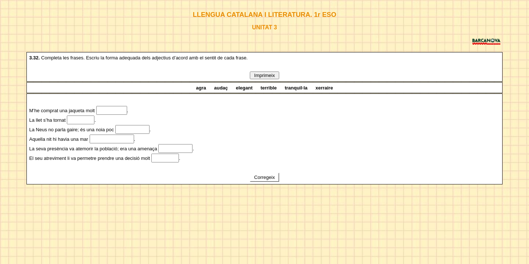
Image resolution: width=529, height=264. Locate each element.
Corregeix (264, 177)
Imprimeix (264, 75)
